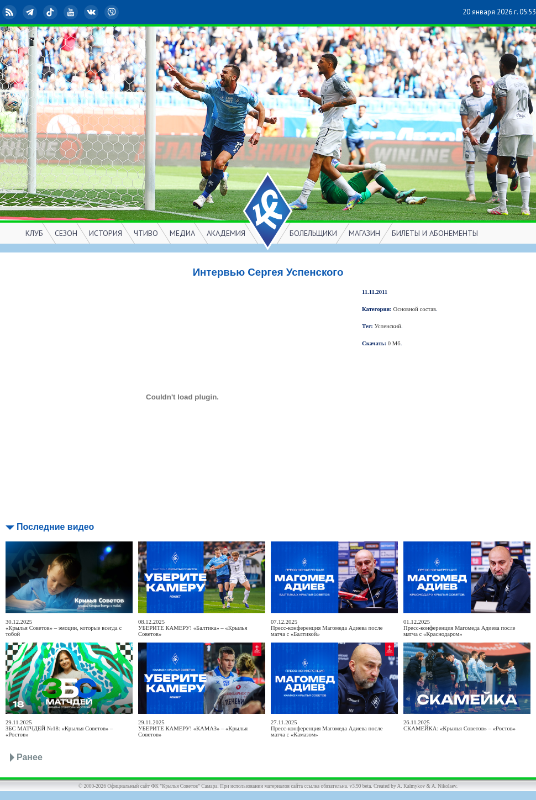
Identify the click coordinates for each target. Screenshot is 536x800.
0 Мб (394, 343)
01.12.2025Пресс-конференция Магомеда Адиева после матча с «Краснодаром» (459, 628)
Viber (112, 12)
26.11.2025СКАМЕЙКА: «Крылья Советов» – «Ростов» (459, 725)
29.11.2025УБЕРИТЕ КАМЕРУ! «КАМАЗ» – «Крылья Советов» (193, 728)
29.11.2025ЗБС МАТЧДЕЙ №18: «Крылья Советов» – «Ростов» (59, 728)
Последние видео (55, 526)
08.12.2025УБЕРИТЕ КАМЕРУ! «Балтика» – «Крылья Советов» (192, 628)
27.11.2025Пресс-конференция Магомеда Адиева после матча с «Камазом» (327, 728)
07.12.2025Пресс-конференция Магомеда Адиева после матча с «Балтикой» (327, 628)
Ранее (30, 757)
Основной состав (415, 309)
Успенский (388, 326)
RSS (10, 12)
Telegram (31, 12)
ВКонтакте (92, 12)
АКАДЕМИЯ (226, 233)
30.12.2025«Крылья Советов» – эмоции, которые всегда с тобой (64, 628)
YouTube (72, 12)
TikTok (51, 12)
